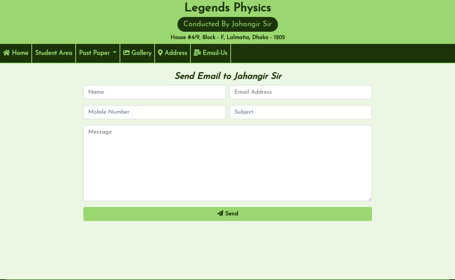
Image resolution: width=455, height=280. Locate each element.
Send (227, 213)
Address (172, 52)
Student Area (55, 52)
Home (17, 52)
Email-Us (210, 52)
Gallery (137, 52)
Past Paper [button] (95, 53)
